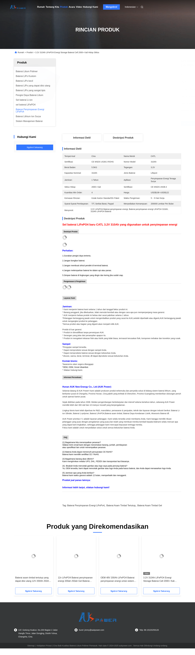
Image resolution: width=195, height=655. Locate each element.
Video (79, 7)
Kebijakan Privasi (44, 646)
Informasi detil (82, 137)
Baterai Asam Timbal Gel (149, 505)
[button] (21, 563)
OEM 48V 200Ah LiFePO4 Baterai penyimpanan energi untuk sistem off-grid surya (117, 579)
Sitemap (30, 646)
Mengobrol (111, 7)
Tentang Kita (52, 7)
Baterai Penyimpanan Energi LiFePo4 (86, 505)
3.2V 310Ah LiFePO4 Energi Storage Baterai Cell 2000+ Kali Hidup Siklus (158, 579)
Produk (64, 7)
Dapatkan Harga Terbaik (139, 123)
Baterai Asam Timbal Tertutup (121, 505)
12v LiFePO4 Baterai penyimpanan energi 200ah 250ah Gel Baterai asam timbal (75, 579)
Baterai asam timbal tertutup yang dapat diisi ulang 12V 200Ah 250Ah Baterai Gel (32, 579)
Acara (72, 7)
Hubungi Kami (90, 7)
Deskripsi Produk (123, 137)
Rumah (41, 7)
